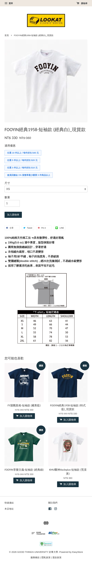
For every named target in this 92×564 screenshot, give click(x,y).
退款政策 (56, 557)
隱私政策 (46, 557)
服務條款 (35, 557)
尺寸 (7, 183)
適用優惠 (10, 145)
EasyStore (77, 552)
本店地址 (9, 508)
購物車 (81, 3)
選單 (9, 3)
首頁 (7, 35)
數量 (7, 197)
